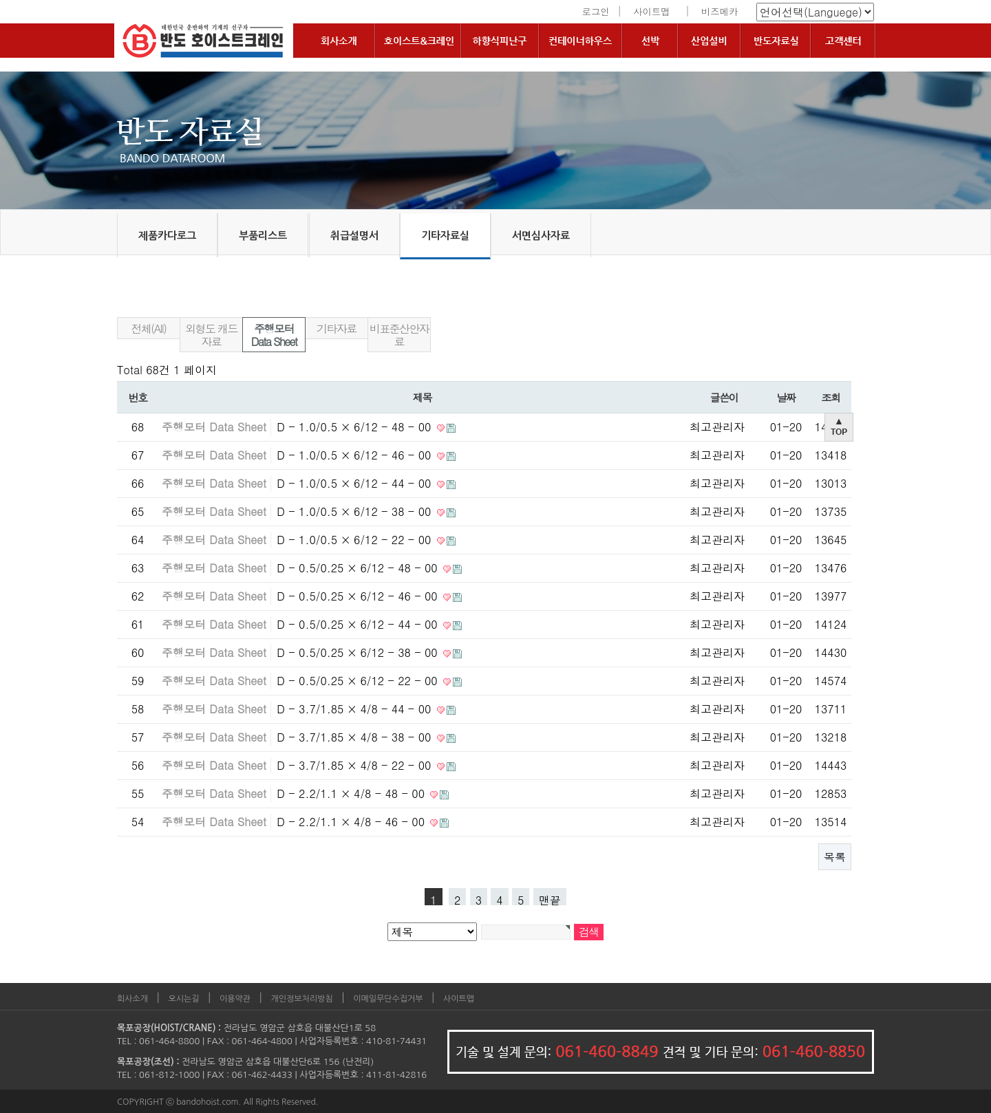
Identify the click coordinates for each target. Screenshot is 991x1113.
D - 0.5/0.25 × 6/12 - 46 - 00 (359, 596)
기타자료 (336, 328)
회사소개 (132, 999)
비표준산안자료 (399, 335)
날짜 (785, 397)
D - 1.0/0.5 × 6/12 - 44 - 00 (355, 483)
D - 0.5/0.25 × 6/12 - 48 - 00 (359, 568)
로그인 (596, 11)
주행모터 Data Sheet (274, 335)
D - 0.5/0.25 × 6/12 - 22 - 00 (359, 681)
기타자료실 (445, 235)
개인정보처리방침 (302, 999)
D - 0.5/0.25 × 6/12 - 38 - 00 (359, 652)
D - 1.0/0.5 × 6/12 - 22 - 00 (355, 540)
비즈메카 (719, 11)
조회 (830, 397)
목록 (835, 857)
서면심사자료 (541, 235)
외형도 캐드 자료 (211, 335)
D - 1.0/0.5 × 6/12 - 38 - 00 (355, 511)
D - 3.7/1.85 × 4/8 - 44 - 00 (355, 709)
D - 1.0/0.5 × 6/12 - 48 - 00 (355, 427)
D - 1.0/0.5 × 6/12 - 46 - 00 (355, 455)
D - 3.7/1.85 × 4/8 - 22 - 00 (355, 765)
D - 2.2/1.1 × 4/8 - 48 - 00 (352, 793)
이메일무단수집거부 (388, 999)
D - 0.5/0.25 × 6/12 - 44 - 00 (359, 624)
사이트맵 (651, 11)
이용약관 (235, 999)
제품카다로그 (167, 235)
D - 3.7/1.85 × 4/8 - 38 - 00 (355, 737)
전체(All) (149, 328)
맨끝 (550, 898)
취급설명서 (354, 235)
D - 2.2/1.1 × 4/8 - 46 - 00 (352, 822)
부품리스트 (263, 235)
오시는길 (184, 999)
